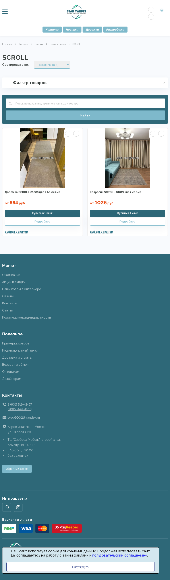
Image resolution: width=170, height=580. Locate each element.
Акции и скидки (13, 282)
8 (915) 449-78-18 (19, 409)
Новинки (72, 29)
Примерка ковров (15, 343)
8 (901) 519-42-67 (20, 404)
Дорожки (92, 29)
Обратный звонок (17, 468)
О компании (11, 275)
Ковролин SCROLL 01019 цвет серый (115, 192)
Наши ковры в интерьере (21, 289)
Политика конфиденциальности (26, 317)
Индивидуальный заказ (20, 350)
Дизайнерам (11, 379)
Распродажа (115, 29)
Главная (7, 44)
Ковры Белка (58, 44)
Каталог (52, 29)
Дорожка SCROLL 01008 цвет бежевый (32, 192)
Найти (85, 115)
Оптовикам (10, 371)
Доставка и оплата (16, 357)
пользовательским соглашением (119, 555)
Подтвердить (80, 566)
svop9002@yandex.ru (24, 417)
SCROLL (77, 44)
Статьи (7, 310)
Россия (39, 44)
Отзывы (8, 296)
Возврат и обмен (15, 364)
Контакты (9, 303)
